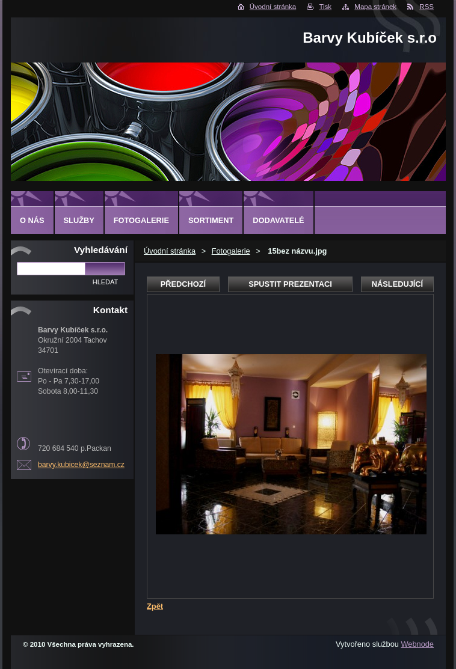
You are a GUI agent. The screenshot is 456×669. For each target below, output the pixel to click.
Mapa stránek (375, 6)
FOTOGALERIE (141, 220)
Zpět (155, 606)
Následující (397, 284)
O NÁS (32, 220)
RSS (426, 6)
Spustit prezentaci (289, 284)
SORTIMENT (210, 220)
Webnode (417, 644)
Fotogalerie (231, 250)
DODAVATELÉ (278, 220)
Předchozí (183, 284)
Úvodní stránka (273, 6)
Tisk (325, 6)
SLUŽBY (79, 220)
